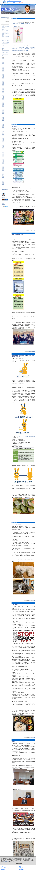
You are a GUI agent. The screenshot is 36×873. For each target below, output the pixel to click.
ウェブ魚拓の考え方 (6, 868)
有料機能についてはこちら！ (14, 1)
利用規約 (21, 868)
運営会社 (3, 869)
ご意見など (21, 869)
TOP (2, 866)
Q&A (20, 866)
